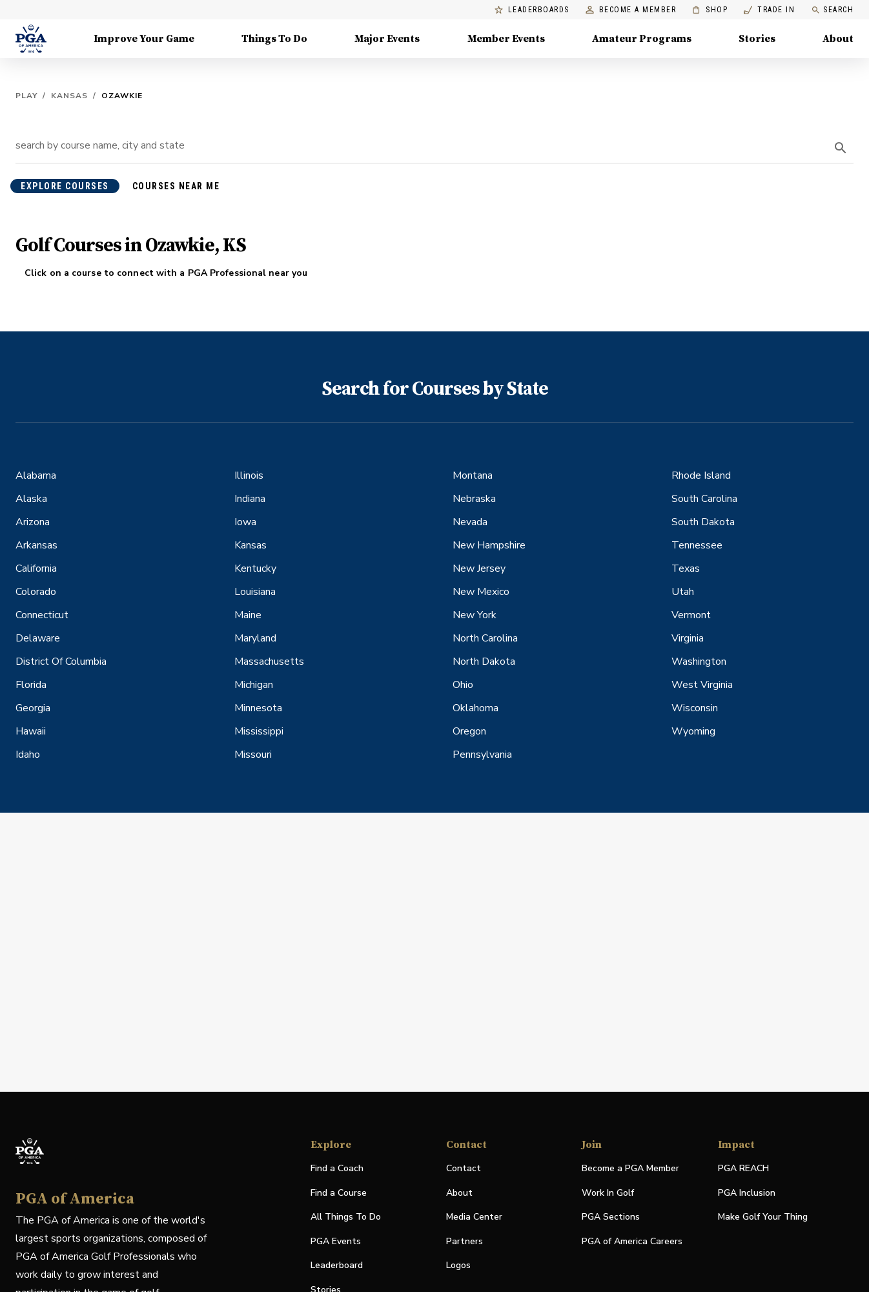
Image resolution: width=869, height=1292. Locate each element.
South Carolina (704, 499)
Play (26, 95)
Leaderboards (532, 10)
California (36, 568)
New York (474, 615)
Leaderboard (337, 1265)
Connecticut (41, 615)
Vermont (691, 615)
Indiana (249, 499)
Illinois (248, 475)
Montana (473, 475)
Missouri (253, 754)
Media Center (474, 1217)
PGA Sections (611, 1217)
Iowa (245, 522)
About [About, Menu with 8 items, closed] (838, 38)
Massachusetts (269, 661)
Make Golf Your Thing (763, 1217)
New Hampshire (489, 545)
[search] (841, 148)
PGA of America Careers (632, 1242)
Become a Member (631, 10)
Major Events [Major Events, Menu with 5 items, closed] (387, 38)
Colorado (35, 592)
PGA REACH (743, 1169)
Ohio (463, 685)
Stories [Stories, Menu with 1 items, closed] (757, 38)
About (459, 1193)
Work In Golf (608, 1193)
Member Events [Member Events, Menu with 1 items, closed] (506, 38)
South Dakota (703, 522)
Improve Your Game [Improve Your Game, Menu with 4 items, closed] (144, 38)
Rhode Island (701, 475)
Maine (247, 615)
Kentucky (255, 568)
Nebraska (474, 499)
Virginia (687, 638)
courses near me (176, 186)
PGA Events (336, 1241)
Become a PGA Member (630, 1168)
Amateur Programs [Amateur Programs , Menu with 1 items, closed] (641, 38)
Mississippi (258, 731)
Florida (30, 685)
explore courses (65, 186)
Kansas (69, 95)
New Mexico (481, 592)
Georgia (32, 708)
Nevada (470, 522)
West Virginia (702, 685)
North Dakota (484, 661)
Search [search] (832, 10)
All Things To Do (346, 1217)
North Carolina (485, 638)
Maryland (255, 638)
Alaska (31, 499)
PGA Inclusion (746, 1193)
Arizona (32, 522)
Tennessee (696, 545)
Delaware (37, 638)
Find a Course (339, 1193)
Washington (698, 661)
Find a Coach (337, 1168)
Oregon (469, 731)
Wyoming (693, 731)
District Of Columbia (61, 661)
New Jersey (479, 568)
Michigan (253, 685)
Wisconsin (694, 708)
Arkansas (36, 545)
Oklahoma (475, 708)
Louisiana (255, 592)
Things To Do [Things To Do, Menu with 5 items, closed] (274, 38)
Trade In (769, 10)
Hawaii (30, 731)
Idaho (27, 754)
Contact (463, 1168)
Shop (710, 10)
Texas (685, 568)
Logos (458, 1265)
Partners (464, 1241)
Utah (682, 592)
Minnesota (258, 708)
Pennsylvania (482, 754)
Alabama (35, 475)
